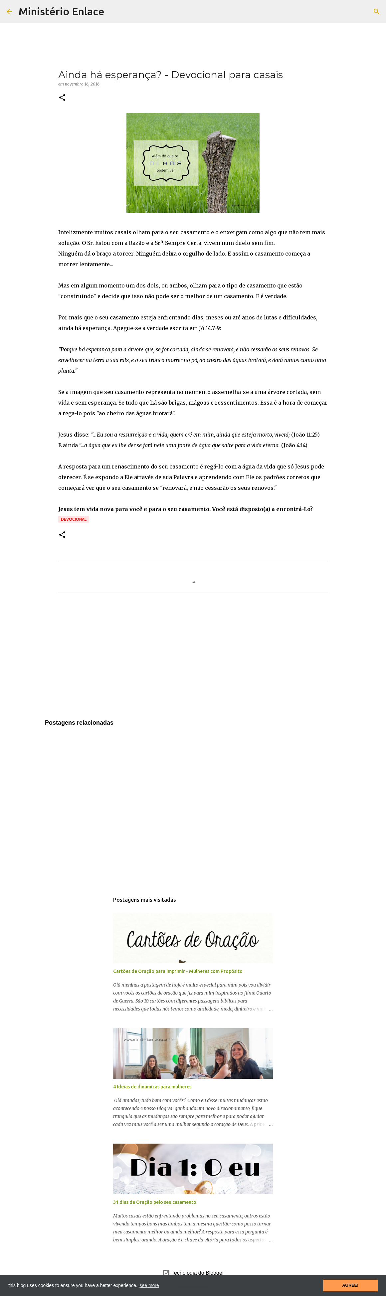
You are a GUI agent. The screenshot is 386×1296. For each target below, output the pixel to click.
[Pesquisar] (377, 12)
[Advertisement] (193, 660)
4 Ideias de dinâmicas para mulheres (152, 1086)
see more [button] (149, 1285)
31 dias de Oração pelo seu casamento (154, 1202)
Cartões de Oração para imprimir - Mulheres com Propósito (178, 971)
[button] (62, 97)
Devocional (74, 519)
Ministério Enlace (61, 11)
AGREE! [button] (350, 1285)
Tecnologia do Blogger (193, 1273)
